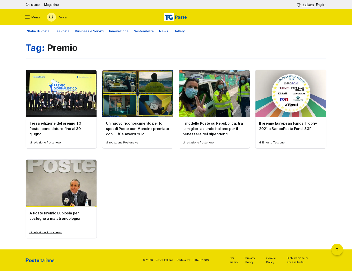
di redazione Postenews (45, 142)
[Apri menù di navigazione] (33, 17)
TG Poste (62, 31)
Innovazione (119, 31)
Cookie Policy (271, 260)
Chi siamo (33, 5)
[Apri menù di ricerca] (57, 17)
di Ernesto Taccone (272, 142)
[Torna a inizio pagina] (337, 249)
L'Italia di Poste (38, 31)
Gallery (179, 31)
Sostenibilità (144, 31)
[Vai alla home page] (176, 17)
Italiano (308, 5)
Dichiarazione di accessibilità (297, 260)
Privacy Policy (250, 260)
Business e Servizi (89, 31)
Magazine (51, 5)
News (163, 31)
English (321, 5)
